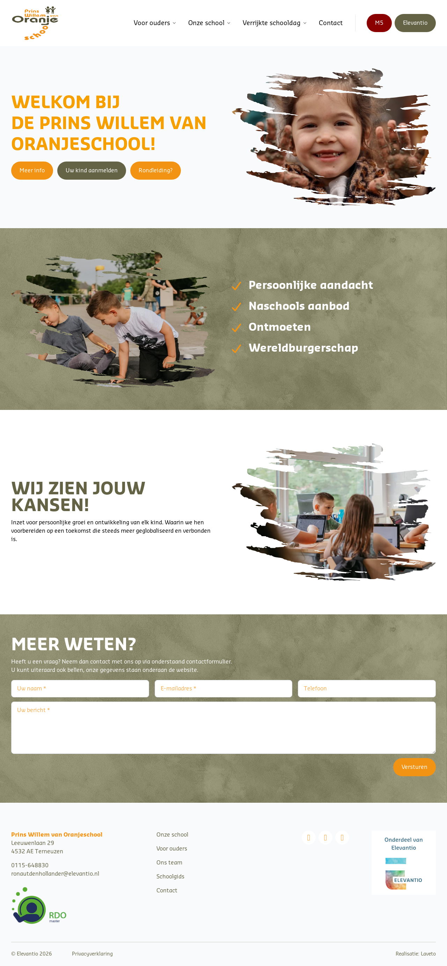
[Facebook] (309, 838)
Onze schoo (171, 835)
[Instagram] (325, 838)
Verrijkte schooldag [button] (275, 23)
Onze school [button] (210, 23)
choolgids (172, 876)
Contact (331, 23)
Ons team (169, 863)
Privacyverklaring (92, 954)
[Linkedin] (342, 838)
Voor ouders (171, 849)
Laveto (428, 954)
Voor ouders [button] (155, 23)
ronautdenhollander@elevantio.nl (55, 874)
